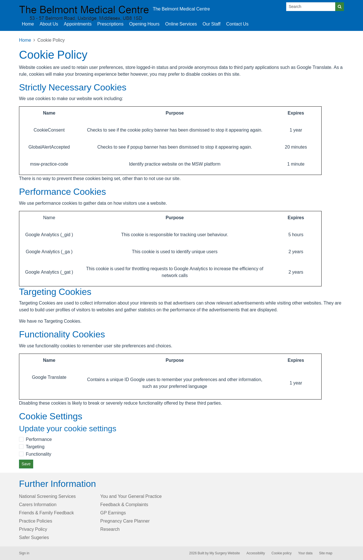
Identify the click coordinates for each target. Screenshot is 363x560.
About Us (49, 24)
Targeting (35, 446)
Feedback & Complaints (124, 504)
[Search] (310, 6)
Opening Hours (144, 24)
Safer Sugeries (34, 537)
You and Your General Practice (131, 496)
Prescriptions (110, 24)
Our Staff (211, 24)
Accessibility (255, 553)
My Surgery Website (225, 553)
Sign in (24, 553)
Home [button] (28, 24)
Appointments (78, 24)
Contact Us (237, 24)
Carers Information (37, 504)
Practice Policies (35, 521)
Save (26, 464)
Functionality (38, 454)
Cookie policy (281, 553)
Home (25, 40)
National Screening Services (47, 496)
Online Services (181, 24)
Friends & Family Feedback (46, 512)
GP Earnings (113, 512)
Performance (39, 439)
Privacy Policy (33, 529)
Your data (305, 553)
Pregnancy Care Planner (125, 521)
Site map (325, 553)
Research (110, 529)
